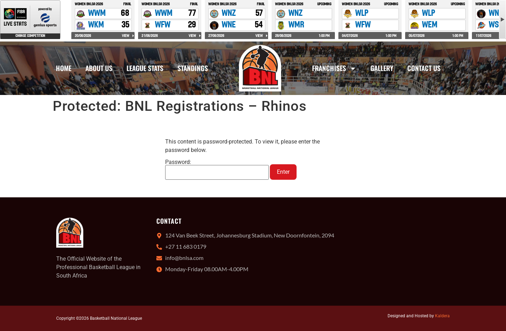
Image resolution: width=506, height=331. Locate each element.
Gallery (381, 68)
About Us (98, 68)
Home (63, 68)
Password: (217, 169)
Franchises (334, 68)
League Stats (144, 68)
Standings (192, 68)
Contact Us (424, 68)
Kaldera (442, 315)
